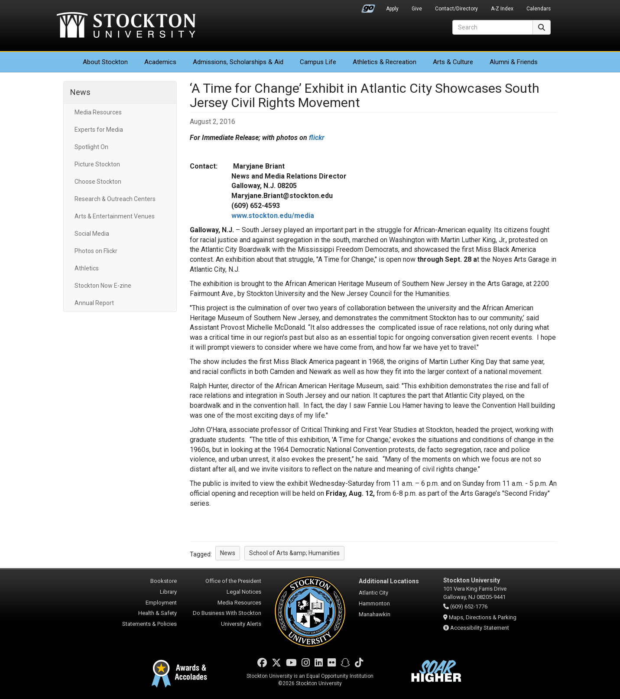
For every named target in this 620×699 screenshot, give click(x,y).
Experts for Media (99, 129)
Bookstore (163, 581)
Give (417, 9)
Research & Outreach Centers (115, 198)
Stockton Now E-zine (103, 285)
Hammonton (374, 603)
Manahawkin (374, 614)
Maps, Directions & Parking (482, 617)
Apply (392, 9)
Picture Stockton (97, 164)
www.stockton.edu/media (272, 215)
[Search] (492, 27)
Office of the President (233, 581)
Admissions (238, 62)
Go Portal (368, 6)
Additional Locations (389, 581)
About (105, 62)
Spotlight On (91, 146)
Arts (453, 62)
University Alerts (241, 624)
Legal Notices (244, 591)
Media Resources (98, 112)
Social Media (92, 233)
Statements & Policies (149, 624)
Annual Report (94, 302)
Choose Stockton (98, 181)
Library (168, 591)
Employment (161, 602)
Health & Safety (157, 613)
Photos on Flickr (96, 250)
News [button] (227, 552)
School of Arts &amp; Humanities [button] (294, 552)
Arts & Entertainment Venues (115, 216)
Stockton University (126, 26)
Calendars (538, 9)
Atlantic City (373, 592)
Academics (160, 62)
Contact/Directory (456, 9)
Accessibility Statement (479, 627)
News (80, 92)
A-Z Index (502, 9)
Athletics (384, 62)
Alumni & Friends (514, 62)
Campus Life (318, 62)
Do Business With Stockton (227, 613)
